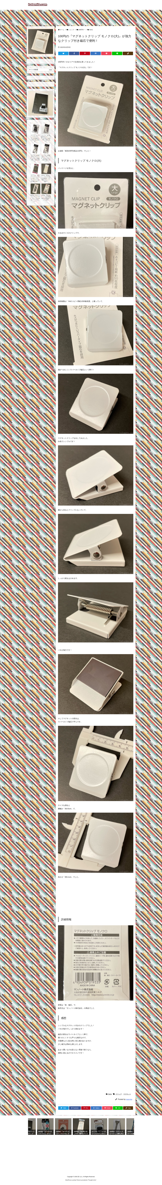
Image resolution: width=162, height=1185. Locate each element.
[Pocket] (106, 53)
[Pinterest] (85, 53)
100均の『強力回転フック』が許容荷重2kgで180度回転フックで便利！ (46, 197)
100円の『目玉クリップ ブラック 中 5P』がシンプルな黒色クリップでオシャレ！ (35, 198)
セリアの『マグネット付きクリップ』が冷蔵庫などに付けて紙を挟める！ (35, 138)
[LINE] (117, 53)
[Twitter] (63, 53)
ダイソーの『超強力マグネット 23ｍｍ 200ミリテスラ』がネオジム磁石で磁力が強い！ (35, 178)
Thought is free (92, 1180)
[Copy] (128, 53)
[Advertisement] (81, 17)
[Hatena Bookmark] (95, 53)
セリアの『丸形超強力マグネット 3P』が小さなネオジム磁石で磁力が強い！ (46, 158)
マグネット (127, 1094)
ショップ (71, 29)
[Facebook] (74, 53)
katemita (129, 1099)
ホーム (62, 29)
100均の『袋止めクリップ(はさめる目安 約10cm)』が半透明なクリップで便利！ (46, 178)
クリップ (119, 1094)
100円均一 (81, 29)
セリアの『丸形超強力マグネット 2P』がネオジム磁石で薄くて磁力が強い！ (35, 158)
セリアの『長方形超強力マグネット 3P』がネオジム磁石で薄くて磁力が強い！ (46, 138)
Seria (91, 29)
